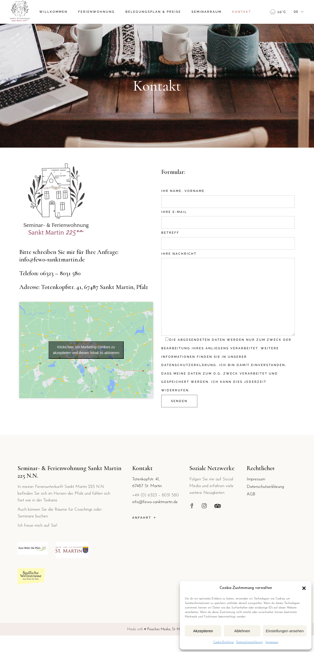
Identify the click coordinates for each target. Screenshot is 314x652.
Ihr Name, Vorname (228, 195)
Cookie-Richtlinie (223, 642)
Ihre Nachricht (228, 258)
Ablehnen (242, 631)
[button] (303, 588)
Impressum (271, 642)
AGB (251, 494)
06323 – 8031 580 (60, 273)
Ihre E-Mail (228, 216)
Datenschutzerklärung (249, 642)
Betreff (228, 237)
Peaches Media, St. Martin (167, 629)
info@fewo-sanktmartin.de (52, 259)
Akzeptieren (203, 631)
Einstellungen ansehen (285, 631)
